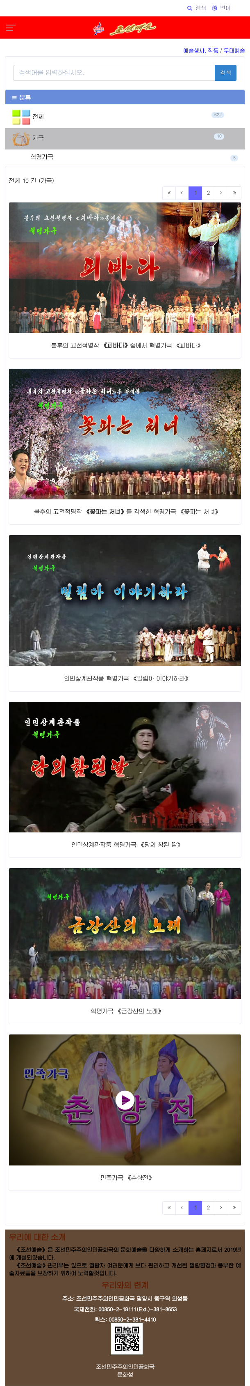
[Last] (234, 193)
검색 (225, 73)
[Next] (221, 193)
